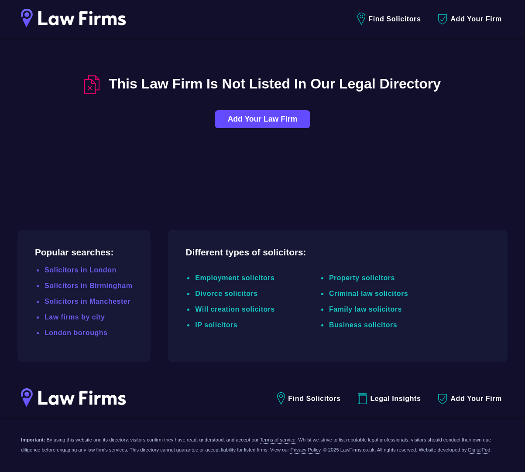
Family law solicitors (365, 309)
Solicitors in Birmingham (88, 285)
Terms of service (277, 439)
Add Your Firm (469, 19)
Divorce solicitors (226, 293)
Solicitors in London (81, 270)
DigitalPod (479, 449)
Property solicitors (362, 278)
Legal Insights (389, 398)
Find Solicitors (389, 19)
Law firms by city (75, 317)
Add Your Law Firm (263, 119)
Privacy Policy (305, 449)
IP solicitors (216, 325)
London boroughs (76, 332)
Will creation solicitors (235, 309)
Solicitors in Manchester (87, 301)
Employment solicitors (235, 278)
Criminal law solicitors (368, 293)
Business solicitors (363, 325)
